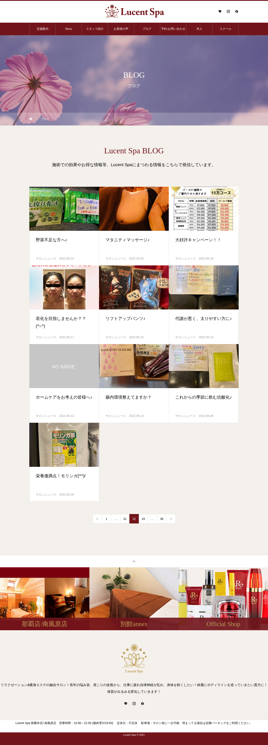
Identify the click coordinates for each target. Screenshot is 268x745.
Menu (68, 28)
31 (125, 519)
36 (162, 519)
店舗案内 (42, 28)
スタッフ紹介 (95, 28)
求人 (199, 28)
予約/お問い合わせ (173, 28)
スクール (225, 28)
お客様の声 (121, 28)
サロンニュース (46, 258)
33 (143, 519)
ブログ (147, 28)
